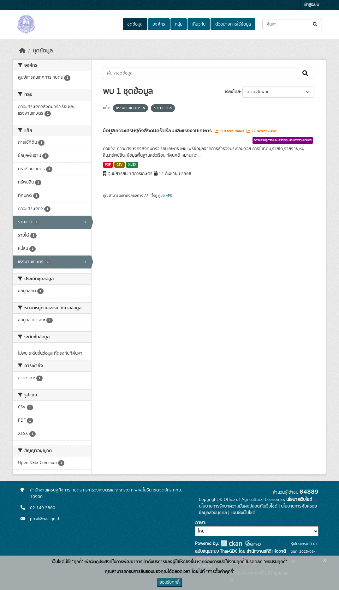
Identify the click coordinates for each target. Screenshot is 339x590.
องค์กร (158, 24)
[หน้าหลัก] (22, 51)
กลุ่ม (178, 24)
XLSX (132, 164)
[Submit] (315, 24)
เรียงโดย (232, 92)
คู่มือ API (164, 195)
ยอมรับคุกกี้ (169, 582)
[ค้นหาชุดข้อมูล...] (292, 24)
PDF (108, 164)
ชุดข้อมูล (135, 24)
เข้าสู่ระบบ (311, 5)
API (147, 195)
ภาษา (200, 523)
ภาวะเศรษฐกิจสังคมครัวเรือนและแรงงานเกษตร (283, 140)
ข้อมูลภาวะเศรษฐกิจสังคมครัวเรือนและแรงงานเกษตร (158, 131)
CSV (119, 164)
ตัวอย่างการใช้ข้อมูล (233, 24)
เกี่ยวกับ (198, 24)
